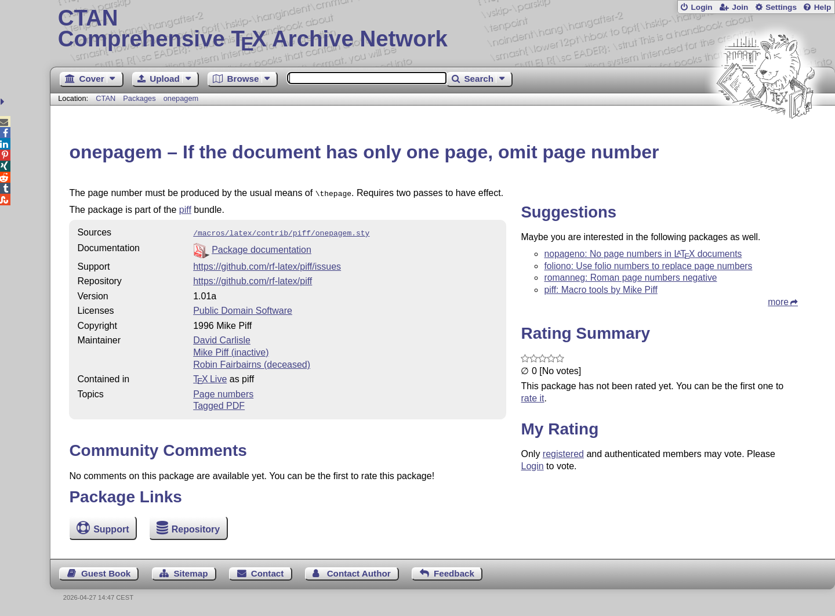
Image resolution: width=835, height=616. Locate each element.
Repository (196, 529)
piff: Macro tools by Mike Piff (600, 290)
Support (111, 529)
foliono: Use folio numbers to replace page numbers (648, 266)
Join (740, 7)
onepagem (181, 98)
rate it (532, 398)
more (778, 302)
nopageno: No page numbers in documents (643, 254)
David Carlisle (222, 338)
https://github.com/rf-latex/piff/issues (267, 264)
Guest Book (105, 573)
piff (185, 208)
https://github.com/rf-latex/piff (252, 279)
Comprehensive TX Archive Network (442, 29)
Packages (140, 98)
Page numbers (223, 392)
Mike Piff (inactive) (230, 350)
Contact (267, 573)
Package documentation (261, 247)
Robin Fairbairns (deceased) (251, 362)
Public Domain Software (242, 308)
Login (701, 7)
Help (823, 7)
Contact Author (359, 573)
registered (563, 454)
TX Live (210, 377)
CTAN (105, 98)
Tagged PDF (219, 403)
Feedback (454, 573)
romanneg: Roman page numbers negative (630, 277)
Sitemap (190, 573)
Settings (781, 7)
